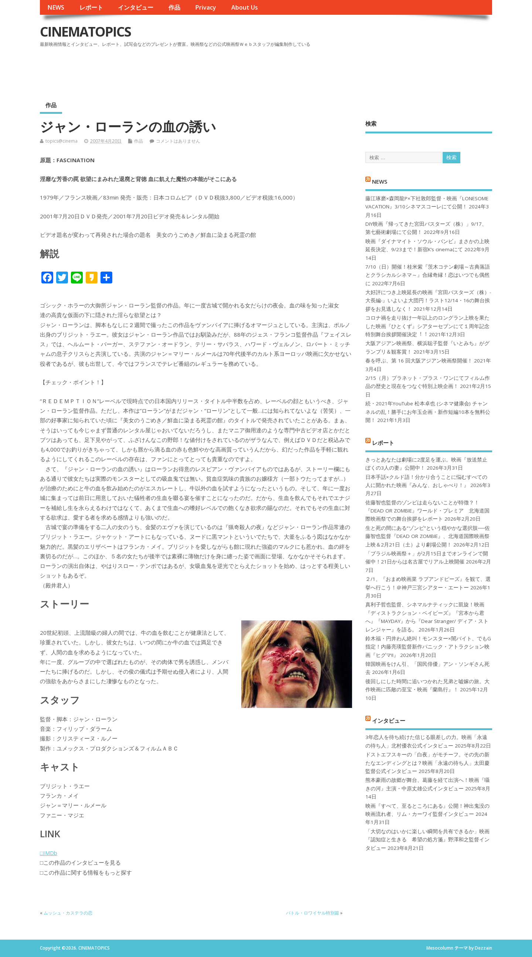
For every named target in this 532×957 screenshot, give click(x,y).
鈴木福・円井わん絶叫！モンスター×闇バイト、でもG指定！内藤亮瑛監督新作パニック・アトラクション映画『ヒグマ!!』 (428, 646)
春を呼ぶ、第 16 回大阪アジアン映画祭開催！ (419, 360)
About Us (244, 7)
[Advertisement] (351, 69)
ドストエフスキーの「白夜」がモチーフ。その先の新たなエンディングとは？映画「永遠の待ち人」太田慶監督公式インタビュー (427, 762)
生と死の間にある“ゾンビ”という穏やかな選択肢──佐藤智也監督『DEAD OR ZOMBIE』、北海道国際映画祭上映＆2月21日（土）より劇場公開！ (427, 536)
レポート (91, 7)
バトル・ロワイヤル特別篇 (312, 913)
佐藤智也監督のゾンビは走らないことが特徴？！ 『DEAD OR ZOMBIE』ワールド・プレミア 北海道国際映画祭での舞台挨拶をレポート (427, 510)
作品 (174, 7)
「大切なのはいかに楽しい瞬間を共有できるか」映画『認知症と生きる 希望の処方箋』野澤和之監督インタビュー (427, 839)
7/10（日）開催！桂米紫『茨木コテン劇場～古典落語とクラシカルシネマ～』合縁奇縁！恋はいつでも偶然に (427, 275)
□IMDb (48, 852)
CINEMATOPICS (85, 32)
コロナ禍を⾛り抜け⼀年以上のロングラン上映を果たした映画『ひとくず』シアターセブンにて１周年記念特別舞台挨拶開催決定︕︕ (427, 326)
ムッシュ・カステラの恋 (68, 913)
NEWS (55, 7)
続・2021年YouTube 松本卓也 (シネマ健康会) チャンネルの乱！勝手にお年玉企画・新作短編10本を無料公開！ (427, 411)
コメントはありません (178, 141)
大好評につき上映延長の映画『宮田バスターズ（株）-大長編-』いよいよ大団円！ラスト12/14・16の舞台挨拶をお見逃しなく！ (428, 300)
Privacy (205, 7)
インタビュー (135, 7)
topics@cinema (61, 141)
